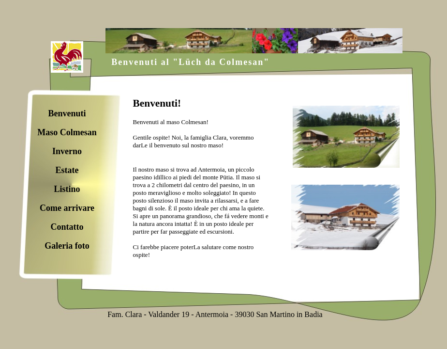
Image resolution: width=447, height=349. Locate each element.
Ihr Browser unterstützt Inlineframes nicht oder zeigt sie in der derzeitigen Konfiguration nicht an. (266, 184)
